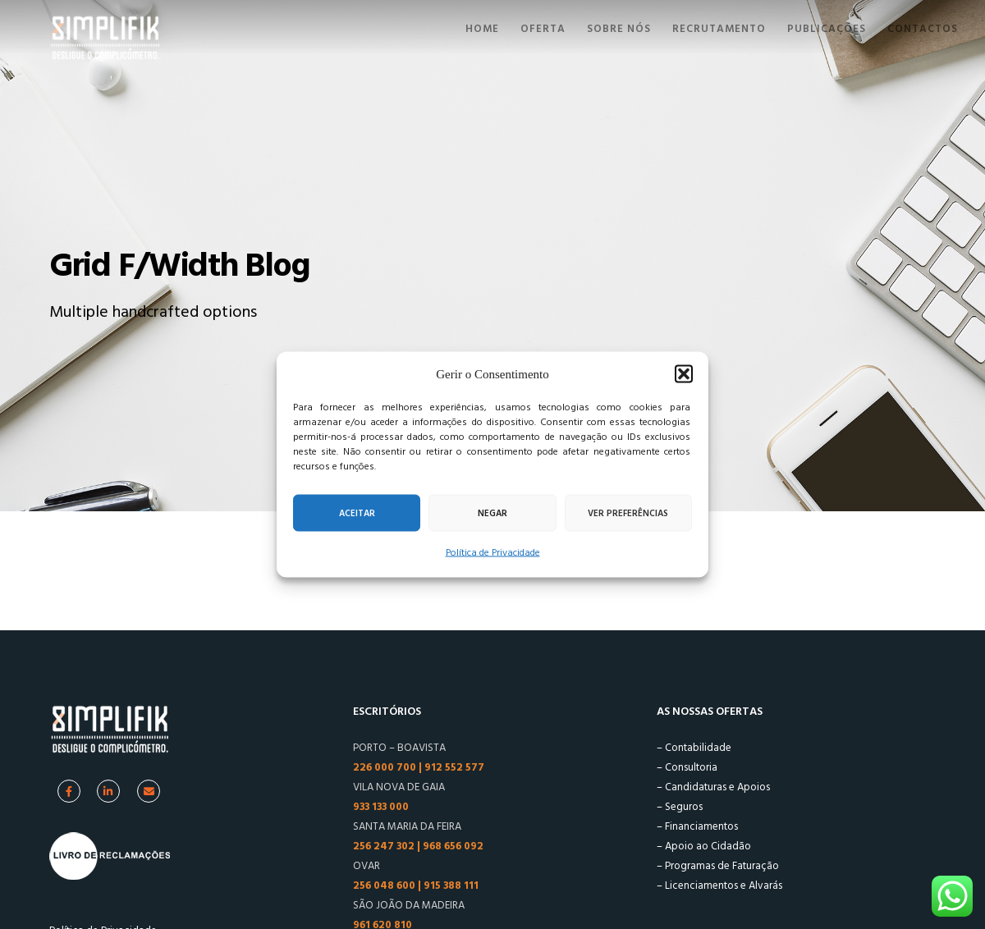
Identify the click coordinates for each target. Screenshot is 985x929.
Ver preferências (628, 513)
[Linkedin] (108, 791)
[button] (684, 374)
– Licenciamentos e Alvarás (719, 885)
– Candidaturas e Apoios (713, 787)
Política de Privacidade (493, 553)
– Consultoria (687, 767)
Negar (492, 513)
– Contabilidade (694, 748)
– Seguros (680, 807)
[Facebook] (68, 791)
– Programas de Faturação (718, 866)
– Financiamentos (697, 826)
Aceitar (357, 513)
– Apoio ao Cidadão (704, 846)
